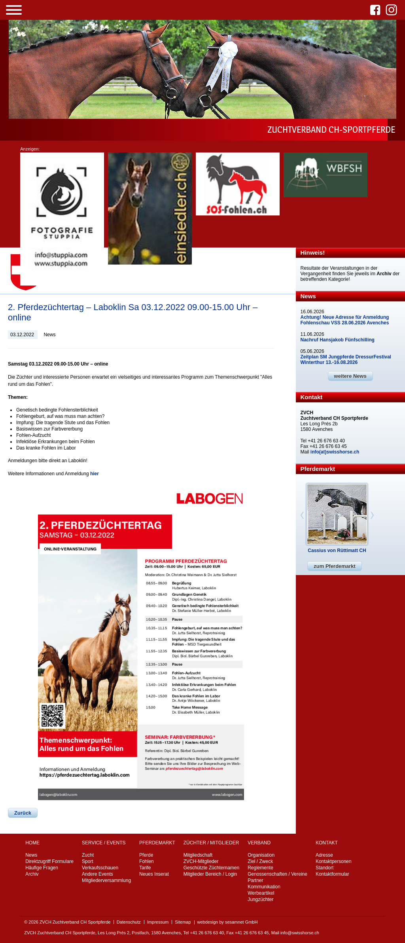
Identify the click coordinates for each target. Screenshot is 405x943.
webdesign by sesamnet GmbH (227, 922)
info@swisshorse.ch (299, 932)
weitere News (350, 376)
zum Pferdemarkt (334, 566)
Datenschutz (129, 922)
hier (94, 473)
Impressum (157, 922)
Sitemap (183, 922)
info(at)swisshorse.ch (334, 452)
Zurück (22, 813)
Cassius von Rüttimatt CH (337, 550)
